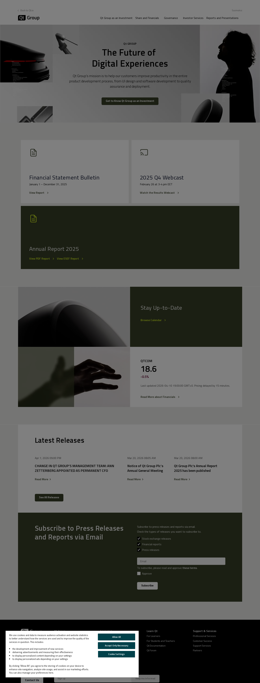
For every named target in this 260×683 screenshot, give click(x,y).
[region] (72, 654)
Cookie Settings (116, 654)
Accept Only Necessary (116, 645)
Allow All (116, 637)
